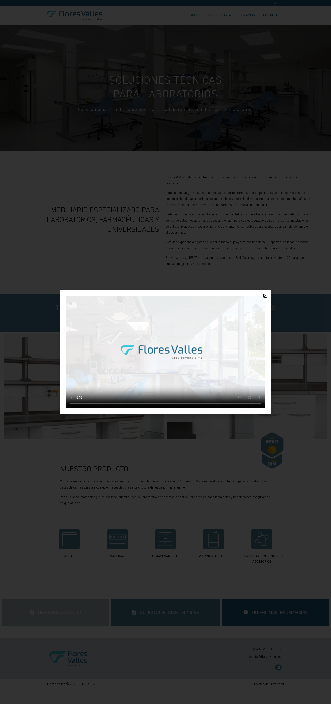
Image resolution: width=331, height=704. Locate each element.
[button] (265, 295)
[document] (165, 352)
